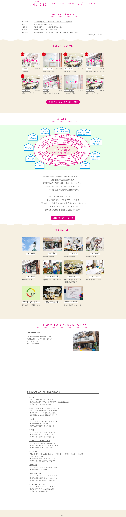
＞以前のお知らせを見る (94, 35)
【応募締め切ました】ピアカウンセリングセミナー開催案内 (53, 22)
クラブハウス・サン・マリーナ (38, 487)
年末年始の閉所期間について (43, 24)
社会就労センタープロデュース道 (39, 443)
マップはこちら (63, 404)
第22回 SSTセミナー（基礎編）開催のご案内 (48, 27)
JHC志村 (31, 410)
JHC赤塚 (31, 421)
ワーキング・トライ (35, 476)
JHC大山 (31, 399)
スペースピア (33, 454)
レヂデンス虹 (33, 467)
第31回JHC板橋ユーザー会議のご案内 (45, 30)
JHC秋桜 (31, 432)
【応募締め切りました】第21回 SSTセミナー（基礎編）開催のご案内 (56, 32)
